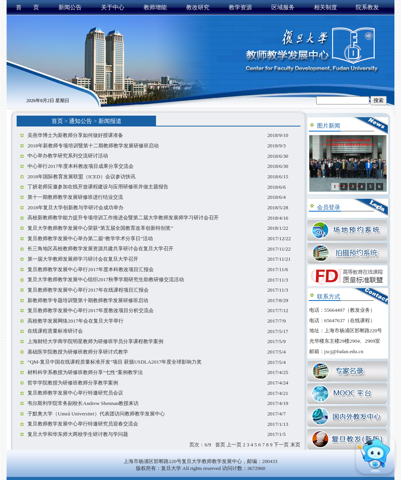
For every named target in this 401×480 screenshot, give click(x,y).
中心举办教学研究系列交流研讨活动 (67, 156)
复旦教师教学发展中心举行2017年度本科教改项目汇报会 (90, 269)
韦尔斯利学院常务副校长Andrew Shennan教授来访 (83, 403)
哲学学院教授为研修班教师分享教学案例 (72, 383)
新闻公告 (70, 7)
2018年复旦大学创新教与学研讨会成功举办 (75, 207)
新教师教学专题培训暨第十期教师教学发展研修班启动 (87, 300)
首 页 (27, 7)
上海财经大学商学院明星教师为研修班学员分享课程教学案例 (95, 341)
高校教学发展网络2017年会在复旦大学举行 (75, 321)
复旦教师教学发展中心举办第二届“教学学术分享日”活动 (90, 238)
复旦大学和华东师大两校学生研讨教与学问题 (77, 434)
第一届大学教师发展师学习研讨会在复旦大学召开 (82, 259)
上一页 (234, 445)
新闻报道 (110, 121)
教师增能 (155, 7)
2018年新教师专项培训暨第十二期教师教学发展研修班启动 (93, 146)
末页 (295, 445)
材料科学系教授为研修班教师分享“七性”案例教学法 (85, 372)
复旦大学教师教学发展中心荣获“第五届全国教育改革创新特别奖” (100, 228)
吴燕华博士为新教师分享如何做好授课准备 (75, 135)
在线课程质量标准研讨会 (55, 331)
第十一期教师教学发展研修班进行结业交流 (75, 197)
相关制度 (325, 7)
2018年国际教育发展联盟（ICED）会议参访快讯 (81, 176)
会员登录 (328, 207)
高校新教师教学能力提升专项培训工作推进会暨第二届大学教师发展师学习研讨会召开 (123, 217)
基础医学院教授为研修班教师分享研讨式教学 (77, 352)
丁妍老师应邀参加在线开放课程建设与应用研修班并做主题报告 (97, 187)
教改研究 (197, 7)
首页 (57, 121)
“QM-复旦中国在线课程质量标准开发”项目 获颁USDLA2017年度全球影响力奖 (114, 362)
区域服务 (283, 7)
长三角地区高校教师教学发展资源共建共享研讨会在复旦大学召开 (100, 248)
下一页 (281, 445)
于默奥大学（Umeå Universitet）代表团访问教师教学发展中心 (96, 414)
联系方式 (328, 297)
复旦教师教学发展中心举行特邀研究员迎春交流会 (82, 424)
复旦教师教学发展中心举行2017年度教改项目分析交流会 (90, 310)
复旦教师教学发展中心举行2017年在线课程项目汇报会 (88, 290)
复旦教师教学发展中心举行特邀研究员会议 (75, 393)
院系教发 (367, 7)
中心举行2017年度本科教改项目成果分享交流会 (80, 166)
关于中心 (112, 7)
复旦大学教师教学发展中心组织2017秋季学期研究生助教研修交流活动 (105, 279)
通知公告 (80, 121)
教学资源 (240, 7)
